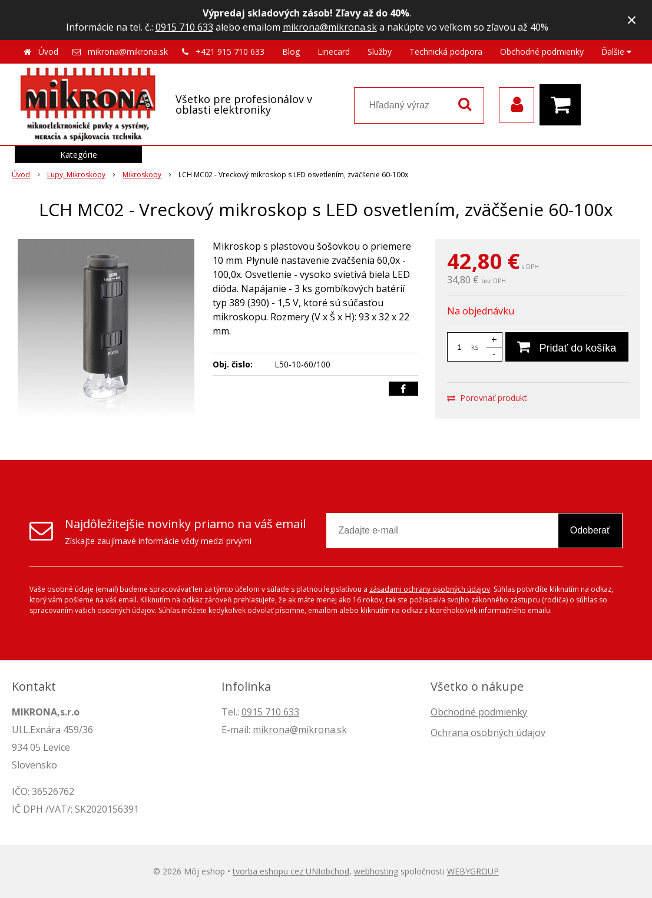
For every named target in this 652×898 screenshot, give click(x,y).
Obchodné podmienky (542, 51)
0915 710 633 (184, 27)
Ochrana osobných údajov (488, 732)
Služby (380, 51)
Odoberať (590, 530)
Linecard (333, 51)
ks (474, 347)
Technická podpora (445, 51)
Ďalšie (616, 51)
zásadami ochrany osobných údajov (429, 589)
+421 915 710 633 (230, 51)
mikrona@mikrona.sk (330, 27)
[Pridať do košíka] (566, 347)
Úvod (48, 51)
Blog (291, 51)
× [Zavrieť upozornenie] (632, 19)
